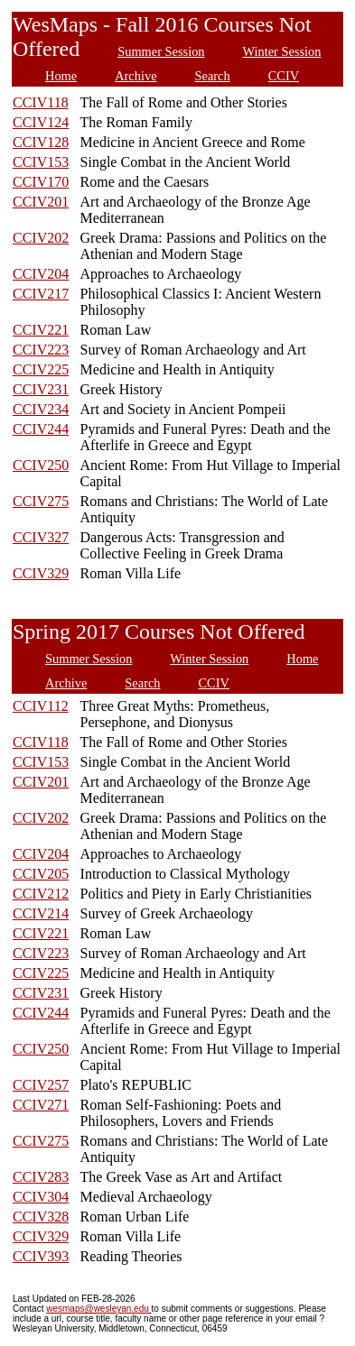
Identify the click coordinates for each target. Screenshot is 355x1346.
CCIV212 (41, 893)
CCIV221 (41, 329)
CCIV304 (41, 1196)
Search (212, 76)
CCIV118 (41, 102)
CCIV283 (41, 1177)
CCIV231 (41, 389)
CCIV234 (41, 409)
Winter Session (282, 51)
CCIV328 (41, 1216)
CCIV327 (41, 537)
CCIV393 (41, 1256)
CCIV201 (41, 201)
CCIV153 (41, 162)
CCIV (283, 76)
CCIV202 (41, 237)
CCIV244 (41, 429)
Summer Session (160, 51)
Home (61, 76)
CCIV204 (41, 273)
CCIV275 (41, 501)
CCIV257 (41, 1084)
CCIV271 (41, 1104)
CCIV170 (41, 181)
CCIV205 (41, 873)
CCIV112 (41, 706)
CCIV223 (41, 349)
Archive (135, 76)
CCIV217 (41, 293)
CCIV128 (41, 142)
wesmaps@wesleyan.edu (98, 1309)
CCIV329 (41, 573)
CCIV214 (41, 913)
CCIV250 (41, 465)
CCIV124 (41, 122)
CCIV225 (41, 369)
